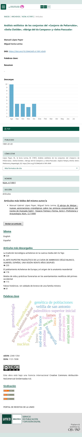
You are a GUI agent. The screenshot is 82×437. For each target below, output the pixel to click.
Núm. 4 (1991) (28, 16)
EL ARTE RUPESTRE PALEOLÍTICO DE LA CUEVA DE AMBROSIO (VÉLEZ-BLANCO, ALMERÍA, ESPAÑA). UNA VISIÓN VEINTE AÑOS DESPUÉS (38, 261)
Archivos (15, 16)
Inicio (7, 16)
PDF (8, 129)
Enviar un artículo (13, 224)
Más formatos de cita (13, 168)
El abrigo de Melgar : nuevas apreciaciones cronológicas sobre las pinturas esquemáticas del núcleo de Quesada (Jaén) (44, 208)
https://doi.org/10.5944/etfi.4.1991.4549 (27, 51)
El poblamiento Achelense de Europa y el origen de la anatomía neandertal (37, 269)
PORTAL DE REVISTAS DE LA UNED (18, 407)
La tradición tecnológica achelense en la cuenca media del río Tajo (33, 253)
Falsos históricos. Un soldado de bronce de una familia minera (32, 285)
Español (7, 240)
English (6, 236)
